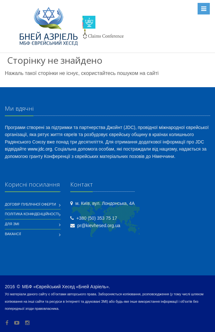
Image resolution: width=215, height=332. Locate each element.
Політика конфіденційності (32, 214)
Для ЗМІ (12, 224)
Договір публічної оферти (30, 204)
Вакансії (13, 234)
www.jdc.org (40, 149)
